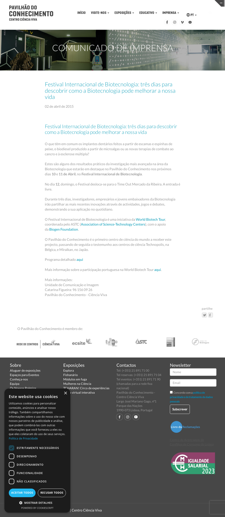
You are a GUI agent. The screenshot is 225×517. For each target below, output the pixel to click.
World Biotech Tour (150, 219)
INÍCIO (81, 12)
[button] (37, 502)
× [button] (65, 393)
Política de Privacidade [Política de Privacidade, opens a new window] (23, 438)
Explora (68, 370)
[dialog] (37, 451)
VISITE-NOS (100, 12)
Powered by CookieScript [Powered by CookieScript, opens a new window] (37, 508)
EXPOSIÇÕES (124, 12)
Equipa (14, 383)
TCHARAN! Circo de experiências (86, 388)
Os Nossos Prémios (23, 388)
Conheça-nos (19, 379)
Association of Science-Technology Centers (113, 224)
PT (192, 15)
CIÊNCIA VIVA (162, 3)
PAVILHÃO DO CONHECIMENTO (114, 3)
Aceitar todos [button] (22, 493)
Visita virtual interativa (79, 392)
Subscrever (179, 409)
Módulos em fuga (75, 379)
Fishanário (70, 375)
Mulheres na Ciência (77, 383)
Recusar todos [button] (51, 493)
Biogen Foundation (63, 229)
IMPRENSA (170, 12)
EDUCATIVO (148, 12)
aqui (79, 259)
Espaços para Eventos (24, 375)
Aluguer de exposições (25, 370)
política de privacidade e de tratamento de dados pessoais (191, 397)
